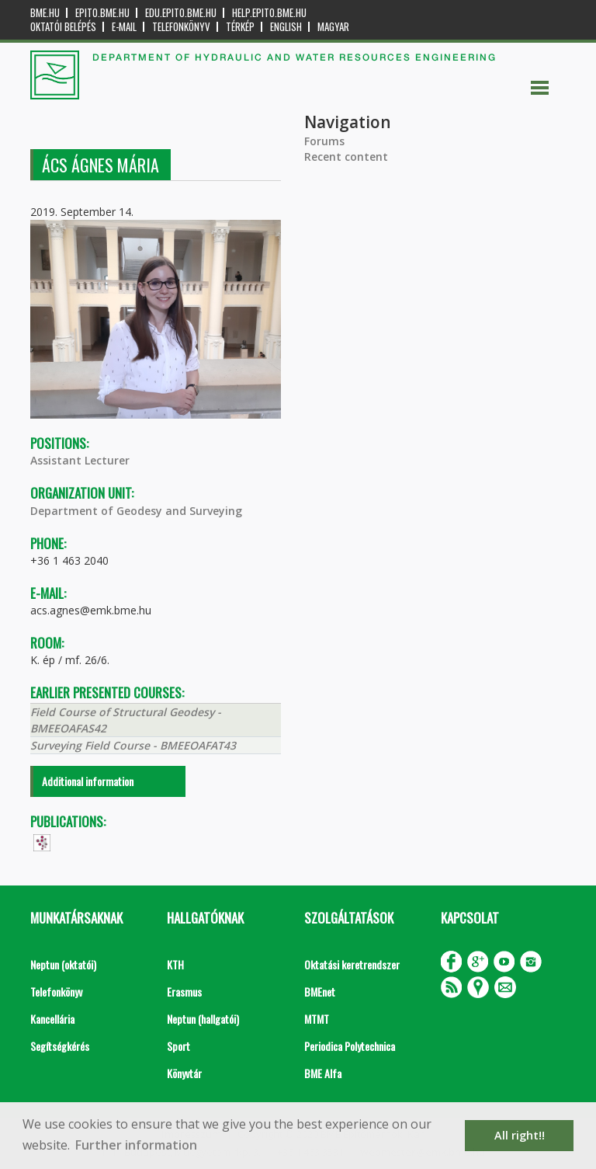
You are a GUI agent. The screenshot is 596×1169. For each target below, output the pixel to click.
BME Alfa (322, 1073)
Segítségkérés (59, 1046)
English (286, 27)
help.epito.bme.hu (269, 13)
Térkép (240, 27)
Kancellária (52, 1019)
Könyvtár (184, 1073)
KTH (175, 964)
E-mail (124, 27)
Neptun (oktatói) (63, 964)
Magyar (333, 27)
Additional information (87, 781)
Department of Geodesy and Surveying (136, 510)
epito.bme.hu (102, 13)
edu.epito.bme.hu (181, 13)
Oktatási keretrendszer (352, 964)
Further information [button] (136, 1144)
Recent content (346, 156)
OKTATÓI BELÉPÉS (63, 27)
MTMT (316, 1019)
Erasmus (184, 991)
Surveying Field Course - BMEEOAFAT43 (133, 745)
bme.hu (45, 13)
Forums (324, 141)
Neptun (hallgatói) (203, 1019)
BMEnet (319, 991)
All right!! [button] (519, 1135)
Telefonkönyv (181, 27)
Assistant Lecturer (80, 460)
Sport (178, 1046)
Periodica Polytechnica (349, 1046)
